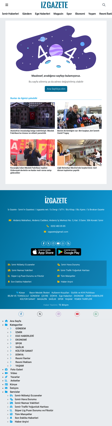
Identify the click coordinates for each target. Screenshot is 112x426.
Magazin (58, 13)
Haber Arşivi (65, 281)
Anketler (12, 380)
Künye (20, 292)
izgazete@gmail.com (58, 231)
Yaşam (92, 13)
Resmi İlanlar (20, 358)
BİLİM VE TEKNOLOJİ (18, 296)
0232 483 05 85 (58, 226)
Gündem (27, 13)
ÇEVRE (44, 296)
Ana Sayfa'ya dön (56, 88)
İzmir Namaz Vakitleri (20, 270)
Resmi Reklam (21, 362)
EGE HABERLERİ (22, 335)
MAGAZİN (42, 299)
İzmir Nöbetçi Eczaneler (21, 264)
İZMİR (16, 332)
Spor (69, 13)
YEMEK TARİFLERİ (83, 299)
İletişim (12, 388)
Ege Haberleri (42, 13)
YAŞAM (68, 299)
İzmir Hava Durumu (68, 264)
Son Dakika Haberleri (20, 281)
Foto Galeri (14, 369)
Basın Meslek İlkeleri (39, 292)
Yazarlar (12, 376)
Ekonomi (80, 13)
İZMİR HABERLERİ (94, 296)
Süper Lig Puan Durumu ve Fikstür (26, 276)
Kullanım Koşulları (60, 292)
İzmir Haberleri (10, 13)
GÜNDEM (35, 296)
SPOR (60, 299)
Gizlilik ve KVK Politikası (83, 292)
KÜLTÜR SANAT (27, 299)
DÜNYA (53, 296)
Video (11, 373)
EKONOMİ (79, 296)
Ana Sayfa (13, 321)
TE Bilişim (64, 305)
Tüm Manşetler (66, 276)
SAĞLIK (52, 299)
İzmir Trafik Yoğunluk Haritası (73, 270)
